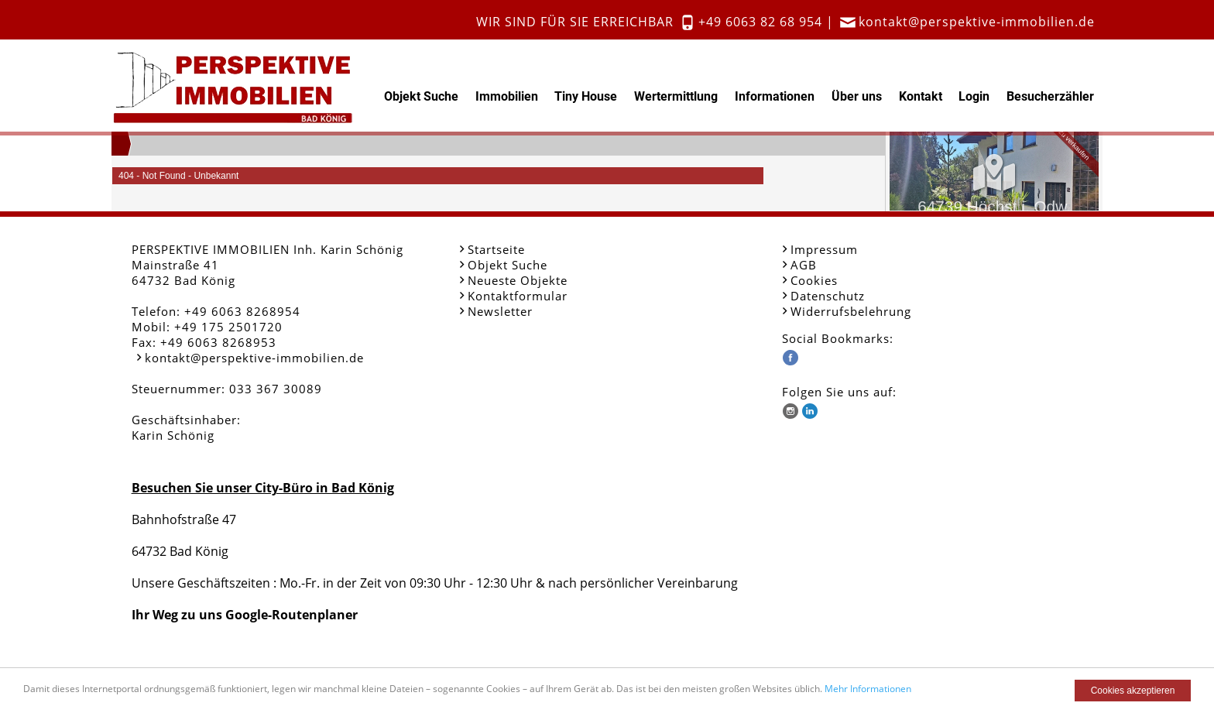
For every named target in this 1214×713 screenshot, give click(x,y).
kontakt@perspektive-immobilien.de (977, 21)
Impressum (824, 249)
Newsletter (500, 311)
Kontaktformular (518, 295)
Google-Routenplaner (291, 614)
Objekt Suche (421, 96)
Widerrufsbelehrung (850, 311)
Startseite (496, 249)
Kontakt (920, 96)
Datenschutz (827, 295)
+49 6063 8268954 (242, 311)
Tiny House (585, 96)
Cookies (814, 280)
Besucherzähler (1050, 96)
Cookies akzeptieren (1133, 690)
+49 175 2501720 (228, 326)
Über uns (857, 96)
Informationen (774, 96)
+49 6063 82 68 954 (760, 21)
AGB (803, 265)
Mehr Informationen (868, 688)
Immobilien (506, 96)
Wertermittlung (676, 96)
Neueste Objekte (518, 280)
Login (974, 96)
